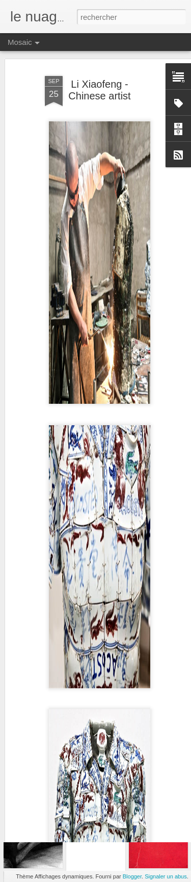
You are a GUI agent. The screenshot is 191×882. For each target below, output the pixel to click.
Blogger (132, 876)
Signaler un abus (166, 876)
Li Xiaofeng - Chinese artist (99, 58)
